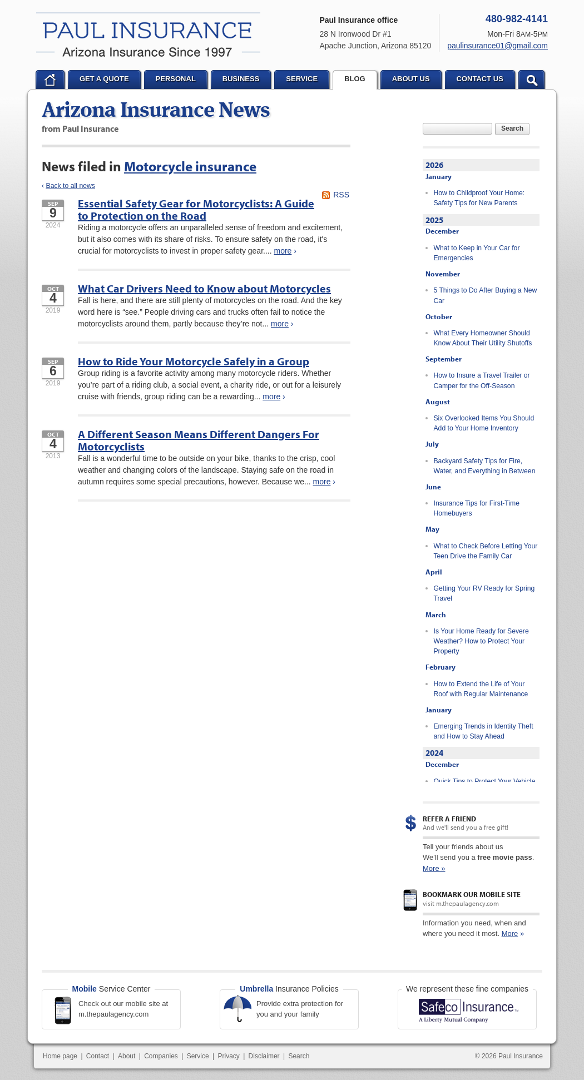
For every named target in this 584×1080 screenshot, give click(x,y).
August (437, 401)
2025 (434, 220)
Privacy (228, 1056)
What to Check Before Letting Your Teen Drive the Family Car (486, 551)
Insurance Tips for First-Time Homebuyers (476, 508)
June (433, 486)
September (443, 358)
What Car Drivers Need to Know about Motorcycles (204, 288)
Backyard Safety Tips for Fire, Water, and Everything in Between (485, 466)
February (440, 666)
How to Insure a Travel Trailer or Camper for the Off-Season (482, 380)
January (438, 176)
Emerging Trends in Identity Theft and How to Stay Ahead (483, 731)
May (432, 528)
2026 (434, 165)
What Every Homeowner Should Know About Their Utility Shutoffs (483, 338)
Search (512, 128)
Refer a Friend (449, 818)
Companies (161, 1056)
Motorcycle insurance (190, 166)
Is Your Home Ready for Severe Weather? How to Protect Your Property (481, 641)
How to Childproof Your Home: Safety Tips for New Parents (479, 198)
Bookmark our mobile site (472, 894)
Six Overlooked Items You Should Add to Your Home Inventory (484, 423)
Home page (60, 1056)
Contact (97, 1056)
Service (198, 1056)
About (126, 1056)
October (438, 316)
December (442, 230)
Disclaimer (264, 1056)
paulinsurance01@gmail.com (497, 45)
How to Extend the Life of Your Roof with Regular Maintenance (481, 689)
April (433, 571)
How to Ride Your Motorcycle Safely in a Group (193, 361)
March (435, 614)
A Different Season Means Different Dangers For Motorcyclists (198, 440)
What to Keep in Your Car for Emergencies (477, 253)
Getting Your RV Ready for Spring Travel (484, 593)
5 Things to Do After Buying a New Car (485, 295)
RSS (341, 194)
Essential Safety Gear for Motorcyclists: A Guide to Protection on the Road (196, 209)
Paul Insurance (148, 34)
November (442, 273)
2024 (434, 752)
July (432, 443)
